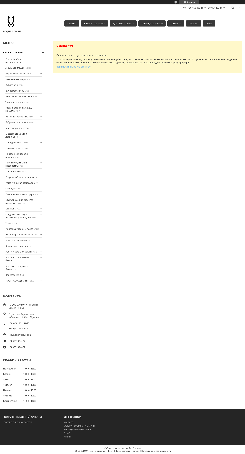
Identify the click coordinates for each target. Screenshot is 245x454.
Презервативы (13, 171)
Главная (71, 23)
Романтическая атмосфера (20, 182)
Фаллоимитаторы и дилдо (19, 228)
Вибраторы (11, 84)
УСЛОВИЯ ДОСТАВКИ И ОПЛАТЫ (79, 425)
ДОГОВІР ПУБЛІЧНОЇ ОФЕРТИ (18, 422)
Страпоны (10, 208)
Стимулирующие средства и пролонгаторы (20, 201)
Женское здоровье (15, 102)
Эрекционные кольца (16, 246)
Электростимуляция (16, 240)
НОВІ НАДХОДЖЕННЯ (17, 280)
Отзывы (193, 23)
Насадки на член (14, 148)
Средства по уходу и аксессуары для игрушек (18, 216)
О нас (209, 23)
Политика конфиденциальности (156, 451)
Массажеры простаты (17, 127)
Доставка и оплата (123, 23)
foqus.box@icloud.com (20, 334)
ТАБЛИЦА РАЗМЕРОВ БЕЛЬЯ (77, 429)
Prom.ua (137, 448)
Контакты (175, 23)
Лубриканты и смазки (16, 122)
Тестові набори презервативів (13, 61)
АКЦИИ (67, 436)
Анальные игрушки (15, 67)
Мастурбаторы (13, 142)
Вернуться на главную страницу (73, 66)
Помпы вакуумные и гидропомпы (16, 164)
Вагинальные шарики (16, 79)
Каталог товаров (93, 23)
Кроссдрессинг (13, 274)
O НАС (67, 433)
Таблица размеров (152, 23)
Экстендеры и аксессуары (19, 234)
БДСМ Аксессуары (15, 73)
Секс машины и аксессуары (19, 194)
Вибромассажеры (14, 90)
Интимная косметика (16, 116)
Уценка (9, 223)
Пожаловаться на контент (127, 451)
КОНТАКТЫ (69, 422)
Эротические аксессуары (18, 251)
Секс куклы (11, 188)
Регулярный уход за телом (19, 177)
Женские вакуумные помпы (19, 96)
